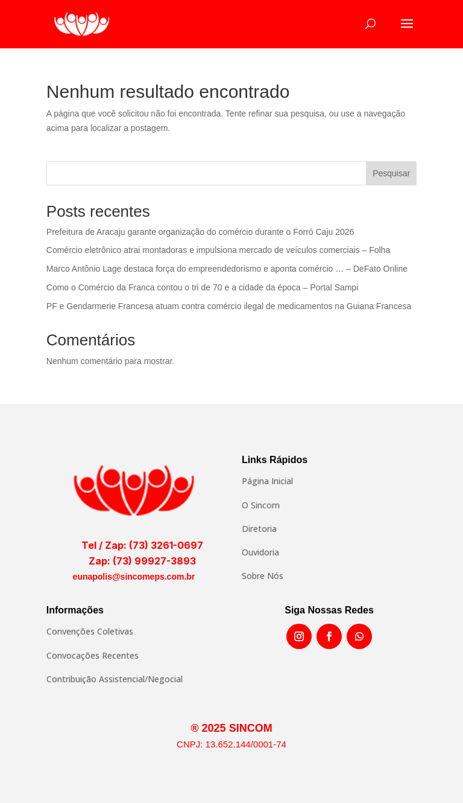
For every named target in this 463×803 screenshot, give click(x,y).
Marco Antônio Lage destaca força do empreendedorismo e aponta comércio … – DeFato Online (227, 269)
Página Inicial (267, 481)
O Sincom (261, 505)
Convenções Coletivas (89, 631)
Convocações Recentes (92, 655)
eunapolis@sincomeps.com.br (134, 576)
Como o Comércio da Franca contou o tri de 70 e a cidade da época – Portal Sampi (202, 287)
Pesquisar (391, 173)
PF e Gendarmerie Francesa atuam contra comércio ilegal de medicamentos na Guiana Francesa (228, 306)
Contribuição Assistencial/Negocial (114, 679)
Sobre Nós (262, 575)
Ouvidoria (260, 552)
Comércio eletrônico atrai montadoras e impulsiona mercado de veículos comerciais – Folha (218, 250)
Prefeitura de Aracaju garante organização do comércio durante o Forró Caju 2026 (200, 232)
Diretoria (259, 528)
